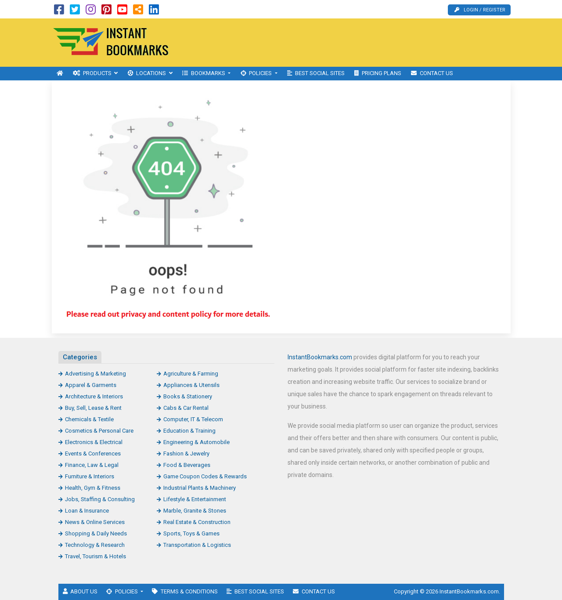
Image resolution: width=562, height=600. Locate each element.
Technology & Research (95, 545)
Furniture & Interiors (89, 476)
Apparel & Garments (90, 385)
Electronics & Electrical (93, 442)
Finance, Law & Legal (92, 465)
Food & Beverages (186, 465)
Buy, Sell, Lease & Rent (93, 408)
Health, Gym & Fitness (92, 487)
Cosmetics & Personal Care (99, 430)
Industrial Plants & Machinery (199, 487)
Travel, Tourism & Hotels (95, 556)
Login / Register (479, 10)
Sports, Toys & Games (191, 533)
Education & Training (189, 430)
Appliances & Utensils (191, 385)
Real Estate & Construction (197, 522)
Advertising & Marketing (95, 373)
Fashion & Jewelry (186, 453)
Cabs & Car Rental (186, 408)
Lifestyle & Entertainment (194, 499)
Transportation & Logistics (197, 545)
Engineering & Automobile (196, 442)
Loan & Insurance (87, 510)
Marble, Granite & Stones (194, 510)
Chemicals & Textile (89, 419)
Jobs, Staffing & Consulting (100, 499)
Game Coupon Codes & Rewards (205, 476)
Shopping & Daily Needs (96, 533)
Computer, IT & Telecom (193, 419)
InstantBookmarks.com (320, 357)
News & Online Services (95, 522)
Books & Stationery (187, 396)
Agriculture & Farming (190, 373)
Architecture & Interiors (94, 396)
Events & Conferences (93, 453)
